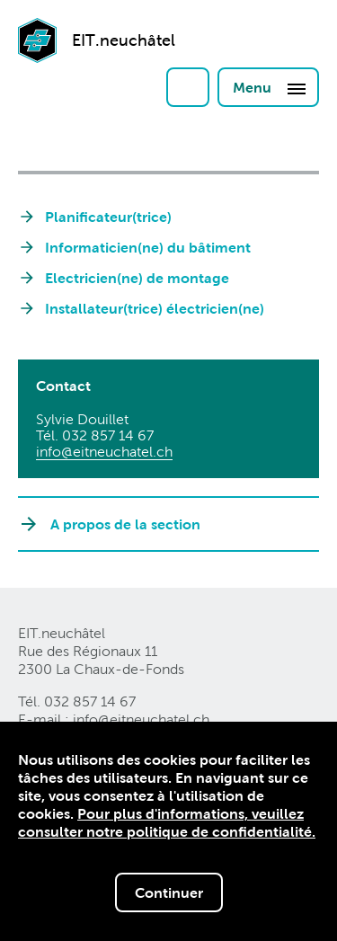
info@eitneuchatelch (104, 451)
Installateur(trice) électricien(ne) (154, 308)
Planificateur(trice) (108, 217)
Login (187, 87)
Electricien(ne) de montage (137, 278)
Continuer (169, 893)
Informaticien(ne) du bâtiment (148, 247)
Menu (270, 88)
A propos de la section (125, 524)
